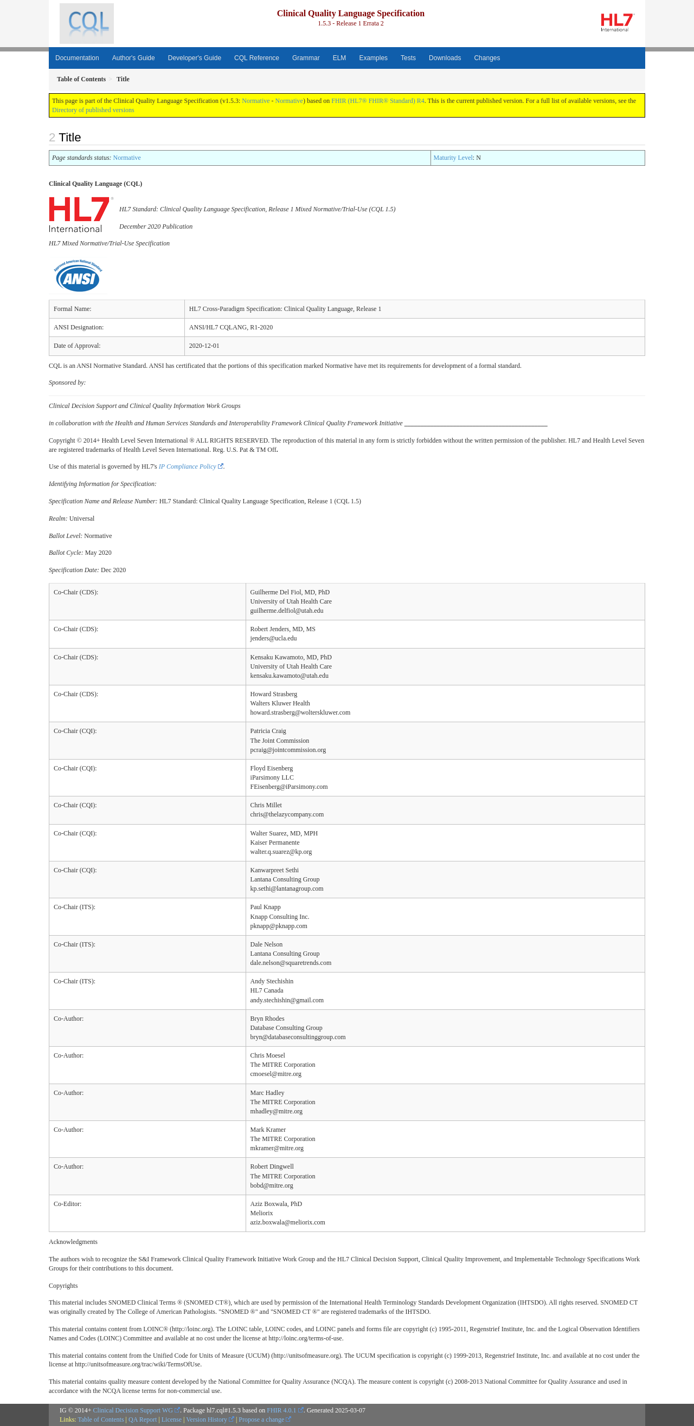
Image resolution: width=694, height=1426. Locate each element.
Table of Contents (101, 1419)
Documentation (77, 58)
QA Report (142, 1419)
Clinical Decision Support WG (133, 1410)
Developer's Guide (194, 58)
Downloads (445, 58)
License (172, 1419)
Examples (373, 58)
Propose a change (261, 1419)
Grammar (306, 58)
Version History (206, 1419)
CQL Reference (256, 58)
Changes (487, 58)
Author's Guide (133, 58)
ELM (339, 58)
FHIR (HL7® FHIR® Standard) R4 (378, 101)
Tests (408, 58)
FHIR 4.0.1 (281, 1410)
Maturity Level (453, 157)
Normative (255, 101)
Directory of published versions (93, 110)
